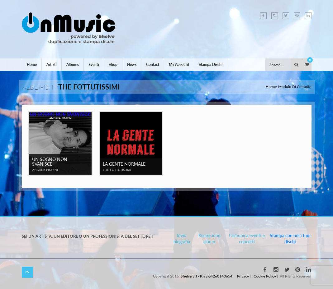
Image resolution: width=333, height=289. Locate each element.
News (131, 64)
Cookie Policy (265, 276)
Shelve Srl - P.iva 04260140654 (206, 276)
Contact (152, 64)
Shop (113, 64)
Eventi (93, 64)
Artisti (51, 64)
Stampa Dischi (210, 64)
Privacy (243, 276)
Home (32, 64)
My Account (179, 64)
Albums (72, 64)
